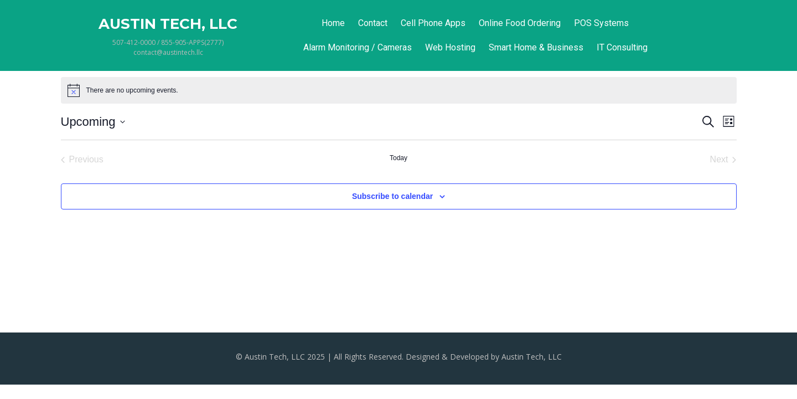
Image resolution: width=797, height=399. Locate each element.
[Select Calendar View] (729, 122)
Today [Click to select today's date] (398, 158)
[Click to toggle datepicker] (93, 121)
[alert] (132, 90)
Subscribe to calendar (392, 196)
